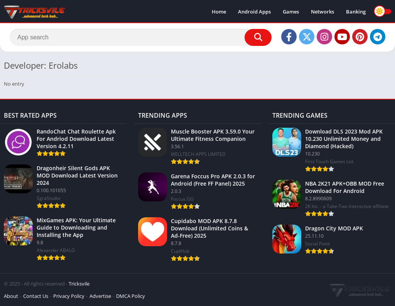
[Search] (141, 37)
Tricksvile (79, 283)
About (11, 295)
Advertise (100, 295)
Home (219, 11)
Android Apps (254, 11)
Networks (322, 11)
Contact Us (35, 295)
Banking (356, 11)
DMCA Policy (130, 295)
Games (291, 11)
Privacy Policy (68, 295)
